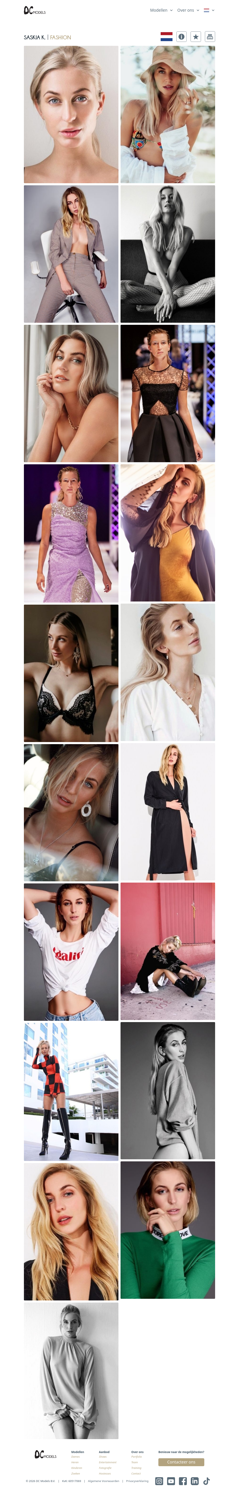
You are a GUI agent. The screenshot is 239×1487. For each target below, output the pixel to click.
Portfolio (136, 1456)
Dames (75, 1456)
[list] (161, 9)
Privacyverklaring (137, 1481)
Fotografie (105, 1468)
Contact (136, 1473)
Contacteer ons (181, 1462)
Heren (75, 1462)
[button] (181, 36)
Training (136, 1468)
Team (134, 1462)
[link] (209, 10)
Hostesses (105, 1473)
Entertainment (107, 1462)
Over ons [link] (185, 10)
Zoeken (75, 1473)
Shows (103, 1456)
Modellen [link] (158, 10)
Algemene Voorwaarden (103, 1481)
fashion (60, 36)
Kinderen (76, 1468)
